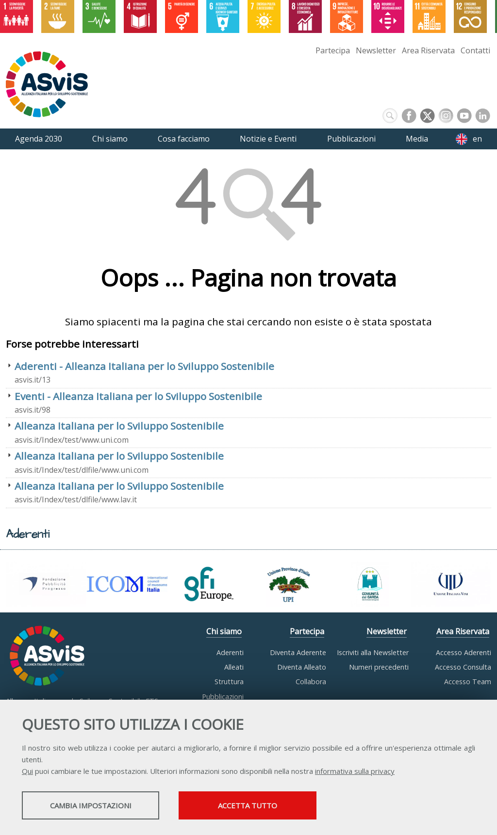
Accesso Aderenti (463, 652)
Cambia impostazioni (98, 806)
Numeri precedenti (379, 667)
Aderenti (230, 652)
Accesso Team (467, 681)
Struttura (229, 681)
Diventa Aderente (298, 652)
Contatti (475, 50)
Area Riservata (428, 50)
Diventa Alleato (301, 667)
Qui (27, 772)
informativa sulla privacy (355, 772)
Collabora (311, 681)
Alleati (234, 667)
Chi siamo (224, 631)
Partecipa (332, 50)
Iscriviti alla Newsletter (373, 652)
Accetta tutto (273, 806)
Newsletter (376, 50)
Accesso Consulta (463, 667)
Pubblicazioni (223, 696)
